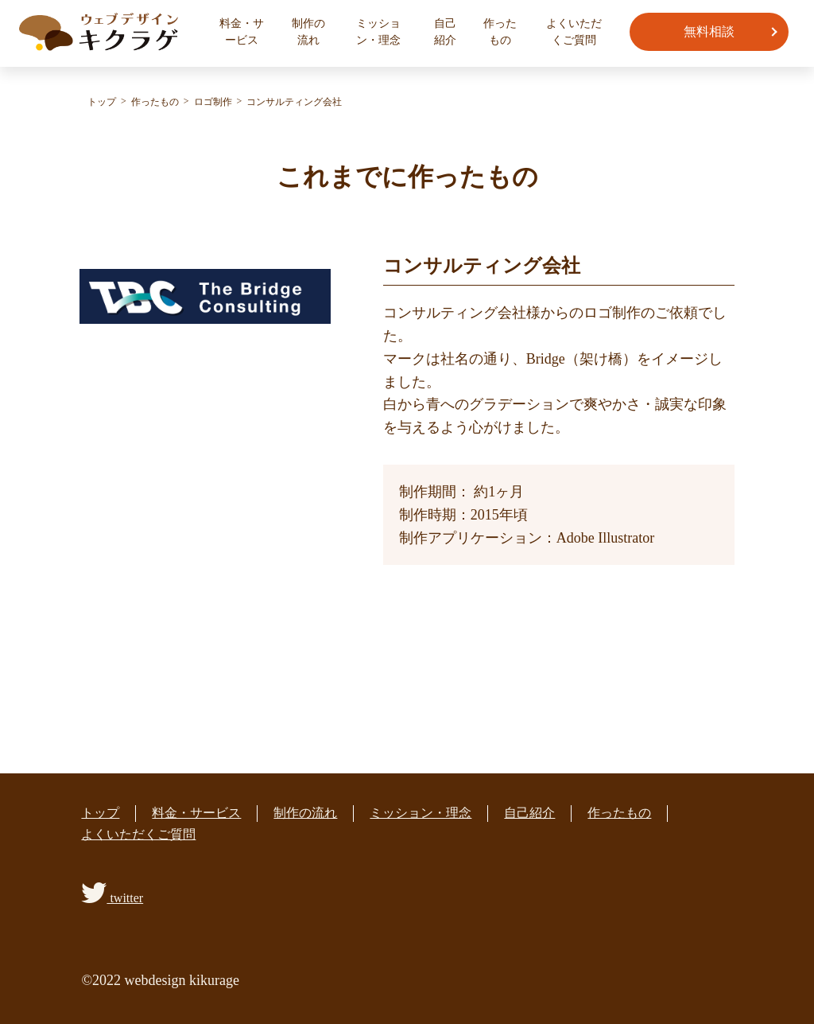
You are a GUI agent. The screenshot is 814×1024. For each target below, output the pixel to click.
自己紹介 (445, 32)
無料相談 (709, 31)
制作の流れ (308, 32)
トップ (100, 813)
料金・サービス (241, 32)
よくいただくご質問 (574, 32)
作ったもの (500, 32)
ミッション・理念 (378, 32)
